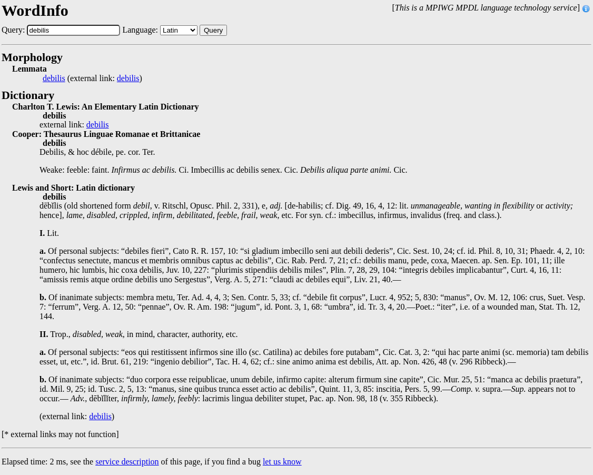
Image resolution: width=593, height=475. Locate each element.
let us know (282, 461)
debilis (54, 78)
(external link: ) (92, 78)
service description (127, 461)
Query (213, 30)
